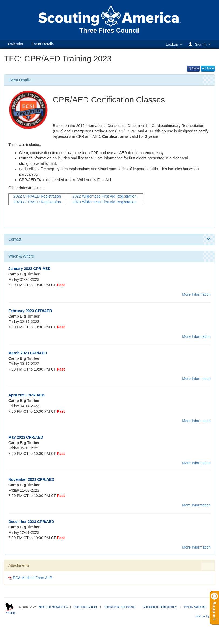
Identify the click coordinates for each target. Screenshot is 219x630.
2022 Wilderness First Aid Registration (104, 196)
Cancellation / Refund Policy (160, 606)
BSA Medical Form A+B (32, 578)
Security (10, 612)
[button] (200, 44)
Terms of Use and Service (119, 606)
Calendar (15, 44)
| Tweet (208, 68)
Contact (109, 239)
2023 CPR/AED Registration (37, 202)
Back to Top (204, 616)
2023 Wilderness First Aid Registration (104, 202)
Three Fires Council (85, 606)
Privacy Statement (195, 606)
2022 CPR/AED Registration (37, 196)
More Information (196, 294)
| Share (193, 68)
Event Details (43, 44)
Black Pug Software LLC (53, 606)
